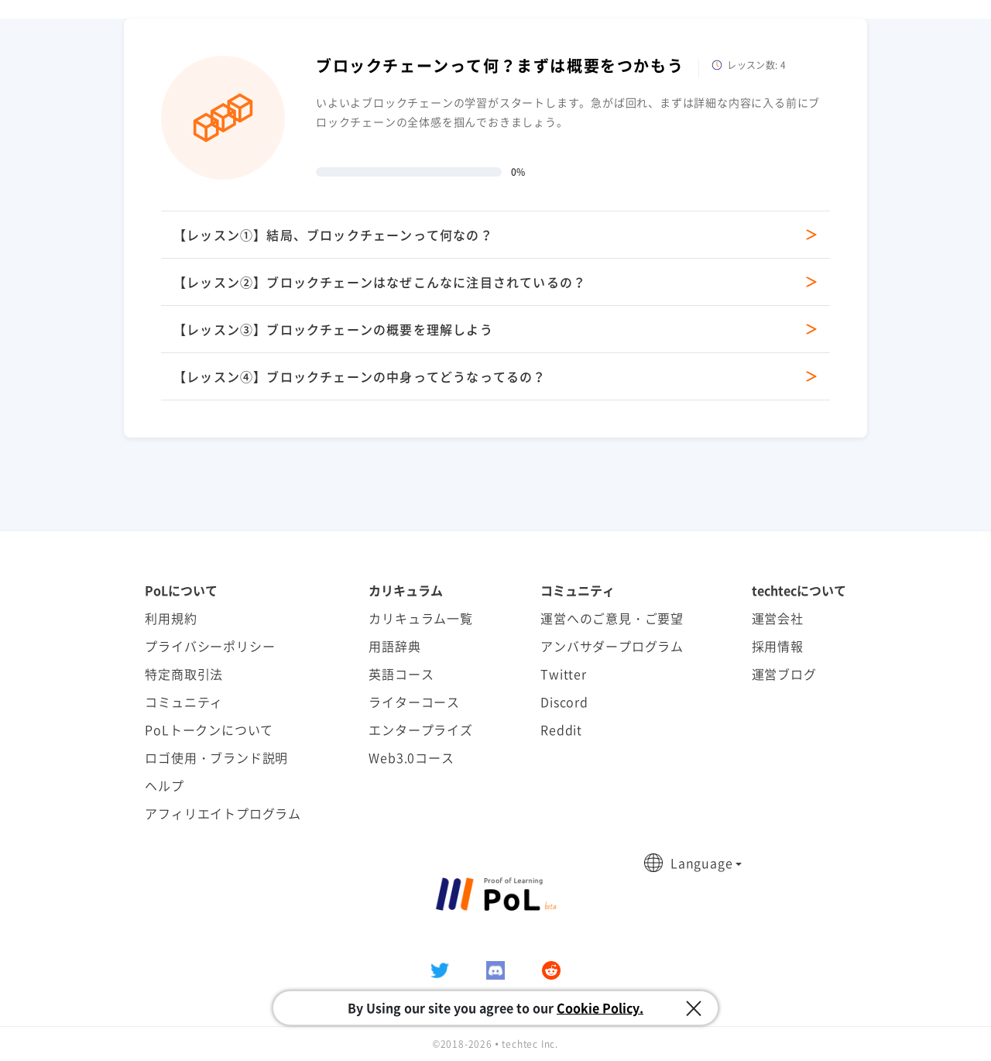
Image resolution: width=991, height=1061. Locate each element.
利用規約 (171, 618)
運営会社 (778, 618)
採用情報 (778, 646)
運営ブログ (784, 673)
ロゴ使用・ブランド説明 (216, 757)
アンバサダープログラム (612, 646)
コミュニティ (184, 701)
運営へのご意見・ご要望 (612, 618)
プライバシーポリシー (210, 646)
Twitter (563, 673)
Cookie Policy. (600, 1007)
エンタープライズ (420, 729)
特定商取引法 (184, 673)
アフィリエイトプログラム (223, 813)
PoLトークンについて (209, 729)
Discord (564, 701)
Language (701, 862)
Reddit (561, 729)
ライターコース (414, 701)
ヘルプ (164, 785)
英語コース (401, 673)
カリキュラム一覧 (420, 618)
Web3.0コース (411, 757)
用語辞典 (394, 646)
